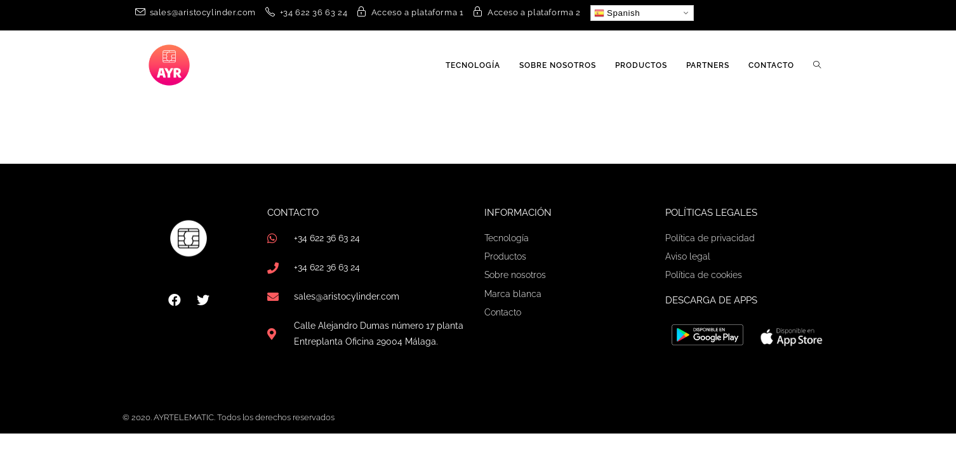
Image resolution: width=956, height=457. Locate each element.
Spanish (617, 13)
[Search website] (817, 65)
